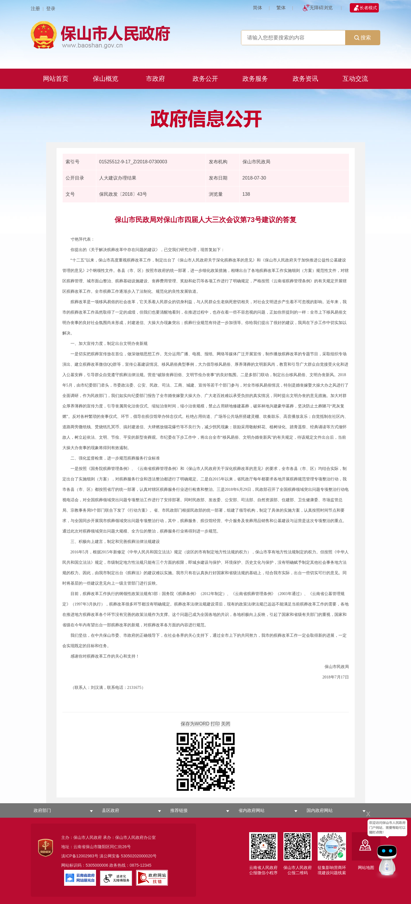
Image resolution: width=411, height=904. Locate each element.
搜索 (362, 37)
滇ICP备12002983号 (79, 856)
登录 (50, 8)
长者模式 (368, 7)
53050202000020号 (139, 856)
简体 (257, 7)
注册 (35, 8)
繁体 (281, 7)
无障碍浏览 (321, 7)
